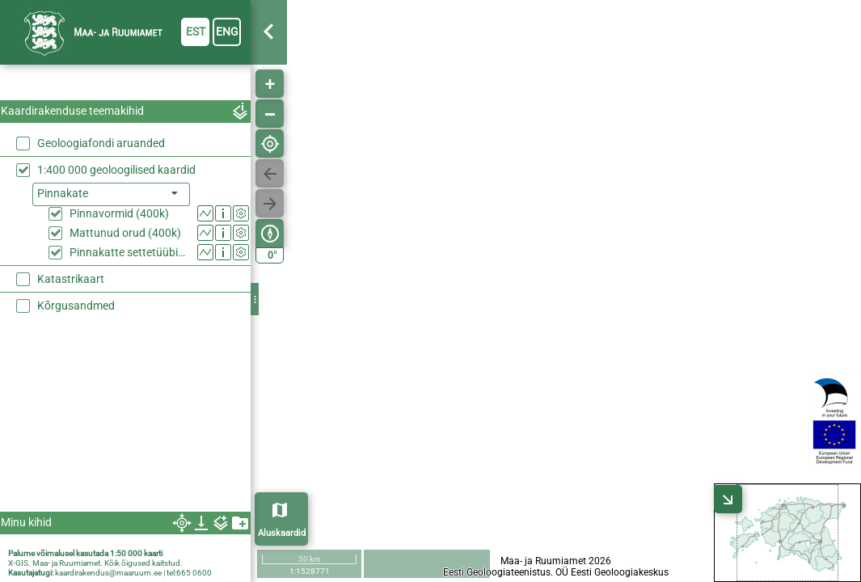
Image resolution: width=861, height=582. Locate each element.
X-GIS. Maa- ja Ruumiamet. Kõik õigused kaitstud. (95, 563)
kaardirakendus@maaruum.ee (108, 572)
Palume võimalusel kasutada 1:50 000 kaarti (85, 553)
